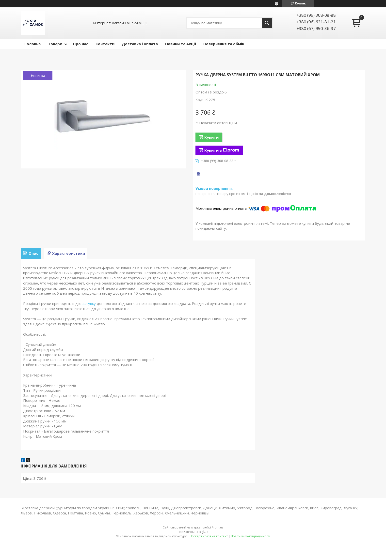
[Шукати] (267, 23)
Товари (55, 43)
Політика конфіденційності (250, 536)
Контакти (105, 43)
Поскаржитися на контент (209, 536)
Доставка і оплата (140, 43)
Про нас (80, 43)
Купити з (221, 150)
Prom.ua (218, 527)
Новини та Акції (180, 43)
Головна (32, 43)
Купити (211, 137)
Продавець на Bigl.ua (193, 532)
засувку (89, 303)
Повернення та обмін (223, 43)
